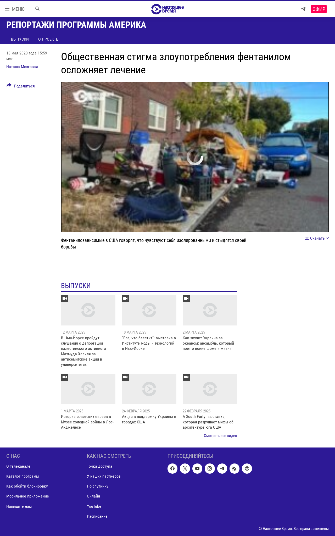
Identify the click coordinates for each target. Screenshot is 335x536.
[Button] (21, 87)
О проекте (48, 39)
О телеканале (18, 466)
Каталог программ (22, 476)
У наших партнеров (104, 476)
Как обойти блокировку (27, 486)
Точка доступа (99, 466)
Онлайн (93, 496)
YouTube (94, 506)
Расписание (97, 515)
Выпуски (20, 39)
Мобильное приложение (27, 496)
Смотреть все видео (220, 435)
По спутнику (97, 486)
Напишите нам (19, 506)
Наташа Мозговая (22, 66)
